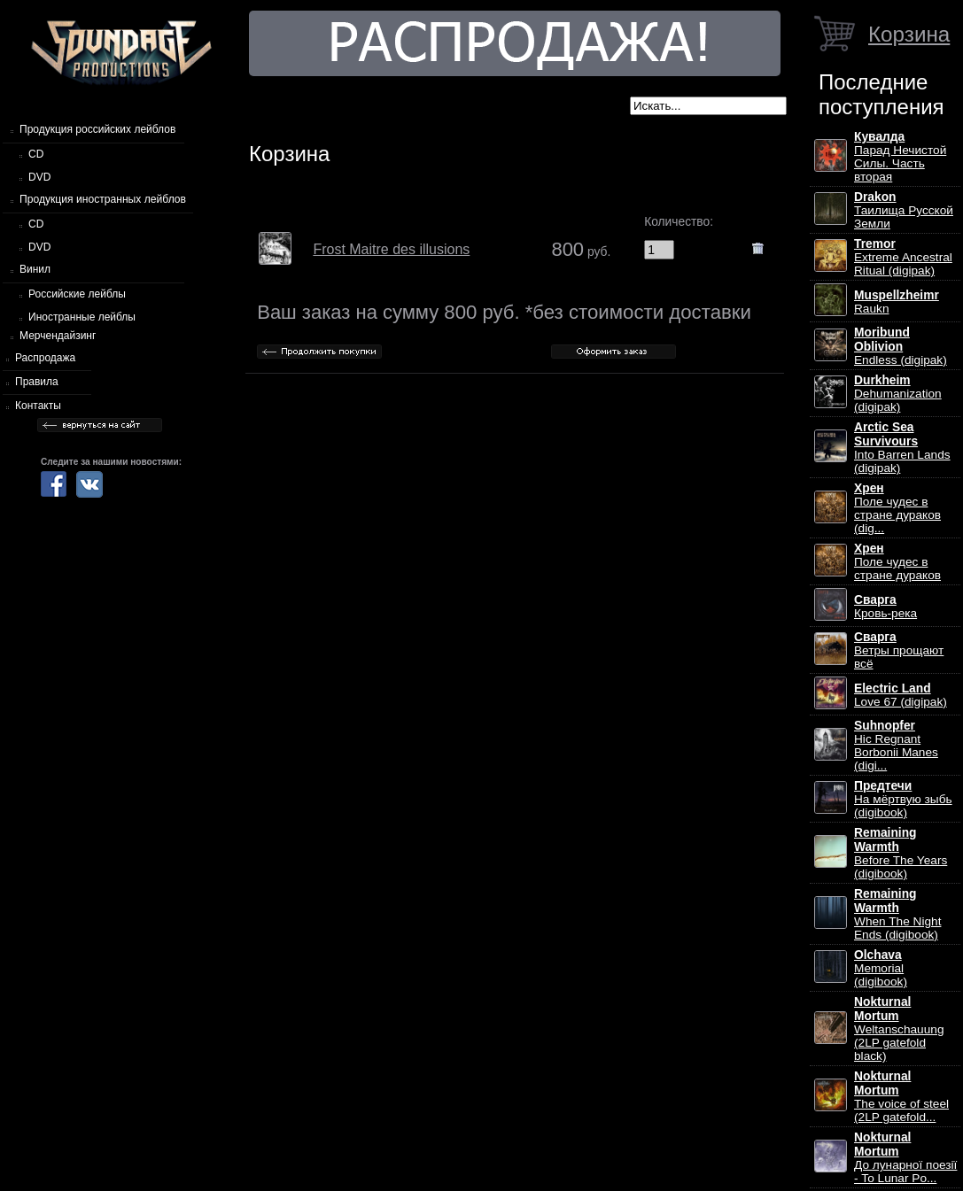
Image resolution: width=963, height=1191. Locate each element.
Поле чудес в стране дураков (897, 562)
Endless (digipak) (900, 346)
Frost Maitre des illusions (391, 249)
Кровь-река (885, 606)
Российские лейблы (77, 294)
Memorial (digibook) (880, 968)
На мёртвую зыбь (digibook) (903, 799)
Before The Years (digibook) (900, 853)
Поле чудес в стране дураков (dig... (897, 508)
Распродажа (45, 358)
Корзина (909, 34)
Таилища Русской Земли (903, 210)
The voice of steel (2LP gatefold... (901, 1097)
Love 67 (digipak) (900, 695)
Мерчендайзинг (57, 335)
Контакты (38, 405)
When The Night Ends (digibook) (897, 914)
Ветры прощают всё (899, 650)
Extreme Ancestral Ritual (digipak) (903, 257)
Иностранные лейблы (82, 317)
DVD (39, 177)
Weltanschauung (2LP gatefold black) (899, 1029)
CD (35, 154)
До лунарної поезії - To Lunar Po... (905, 1158)
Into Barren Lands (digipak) (902, 448)
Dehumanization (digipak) (898, 394)
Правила (36, 381)
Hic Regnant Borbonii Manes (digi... (896, 745)
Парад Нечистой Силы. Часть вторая (900, 156)
